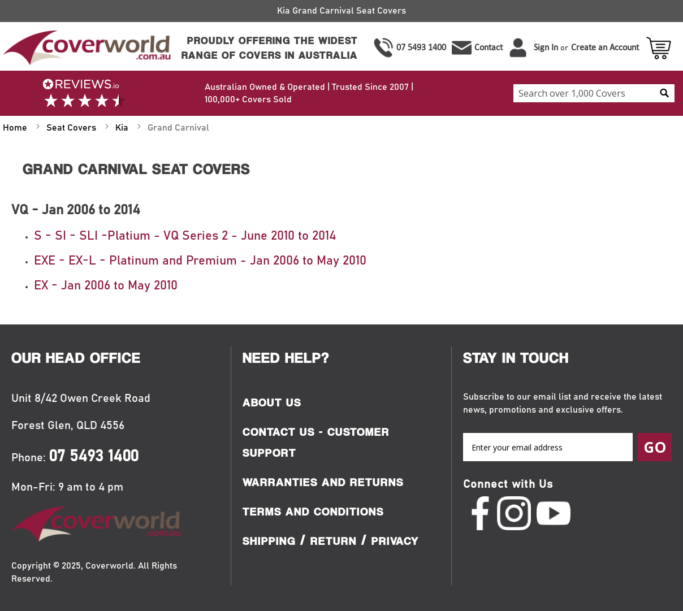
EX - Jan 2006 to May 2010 (106, 286)
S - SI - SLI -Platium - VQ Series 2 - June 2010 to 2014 (185, 236)
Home (16, 127)
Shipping (269, 541)
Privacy (395, 541)
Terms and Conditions (313, 511)
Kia (123, 127)
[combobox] (594, 93)
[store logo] (85, 48)
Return (333, 541)
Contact (488, 47)
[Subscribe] (655, 447)
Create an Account (605, 47)
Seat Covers (72, 127)
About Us (272, 402)
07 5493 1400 (421, 47)
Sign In (546, 47)
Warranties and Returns (323, 482)
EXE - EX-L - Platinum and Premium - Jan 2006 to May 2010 (200, 261)
